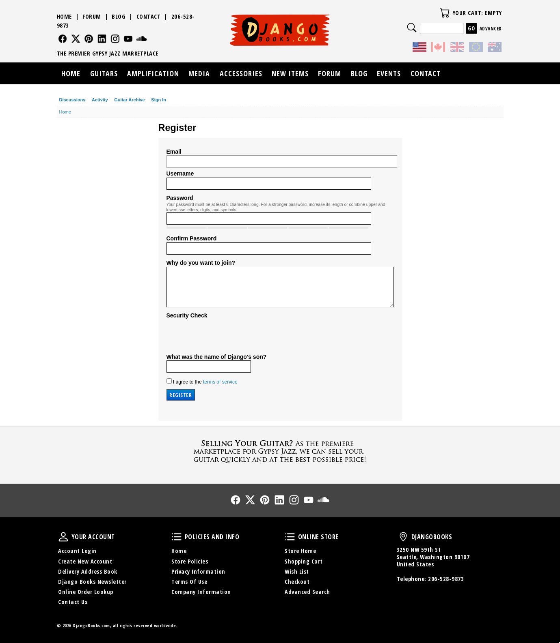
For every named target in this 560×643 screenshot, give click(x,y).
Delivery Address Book (87, 571)
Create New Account (85, 561)
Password (179, 198)
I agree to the (202, 381)
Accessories (241, 73)
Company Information (201, 592)
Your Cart (444, 12)
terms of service (220, 382)
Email (174, 151)
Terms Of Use (189, 581)
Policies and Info (176, 536)
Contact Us (72, 602)
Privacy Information (198, 571)
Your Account (63, 536)
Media (199, 73)
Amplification (153, 73)
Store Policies (189, 561)
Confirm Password (191, 238)
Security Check (187, 315)
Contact (148, 16)
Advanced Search (307, 592)
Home (64, 16)
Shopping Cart (304, 561)
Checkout (297, 581)
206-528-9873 (446, 579)
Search (411, 27)
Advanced (491, 29)
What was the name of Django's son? (216, 357)
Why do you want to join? (201, 262)
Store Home (300, 551)
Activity (100, 99)
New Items (290, 73)
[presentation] (228, 335)
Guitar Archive (129, 99)
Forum (91, 16)
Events (389, 73)
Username (180, 173)
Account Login (77, 551)
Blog (118, 16)
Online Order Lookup (85, 592)
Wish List (297, 571)
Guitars (104, 73)
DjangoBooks (403, 536)
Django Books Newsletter (92, 581)
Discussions (72, 99)
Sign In (158, 99)
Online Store (289, 536)
